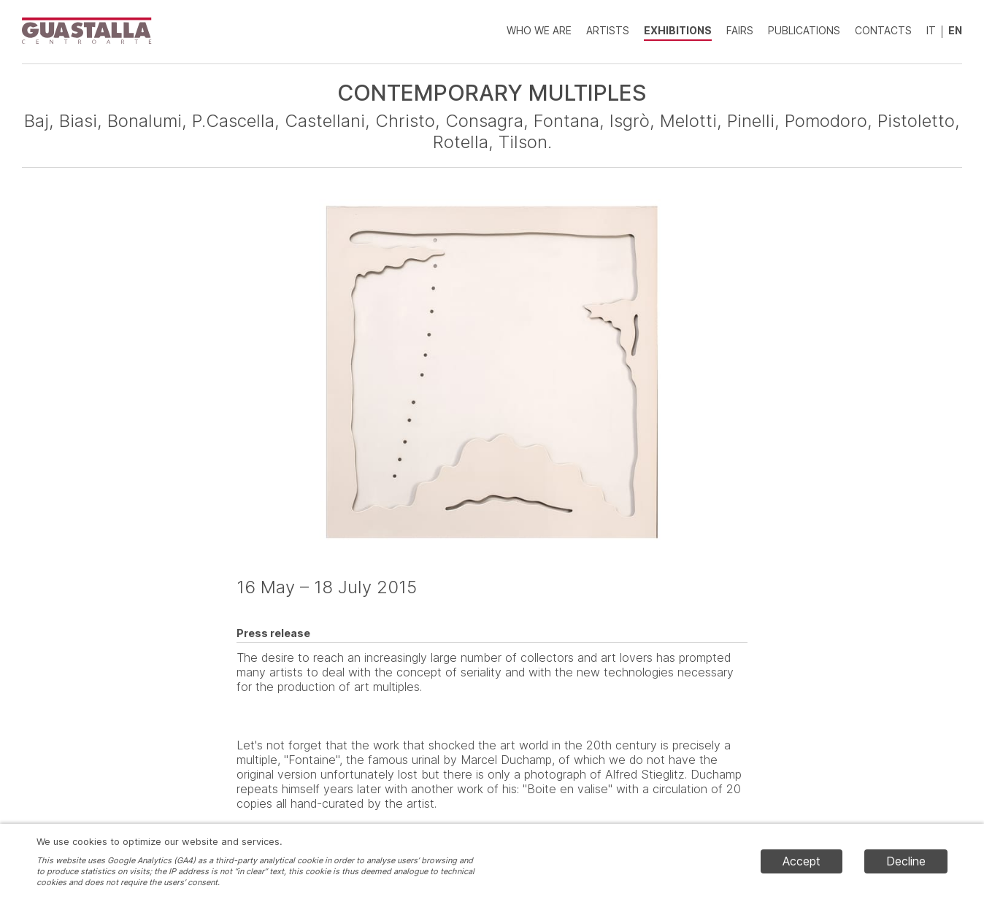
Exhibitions (678, 30)
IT (931, 30)
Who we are (539, 30)
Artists (607, 30)
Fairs (739, 30)
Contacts (883, 30)
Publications (804, 30)
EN (955, 30)
